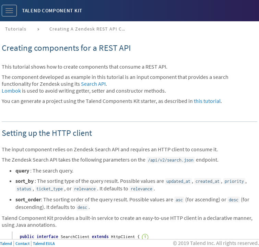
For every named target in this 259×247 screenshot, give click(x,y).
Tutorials (15, 29)
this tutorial (207, 100)
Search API (93, 83)
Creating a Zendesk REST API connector (89, 29)
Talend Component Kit (52, 10)
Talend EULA (44, 243)
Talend (6, 243)
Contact (22, 243)
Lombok (11, 90)
